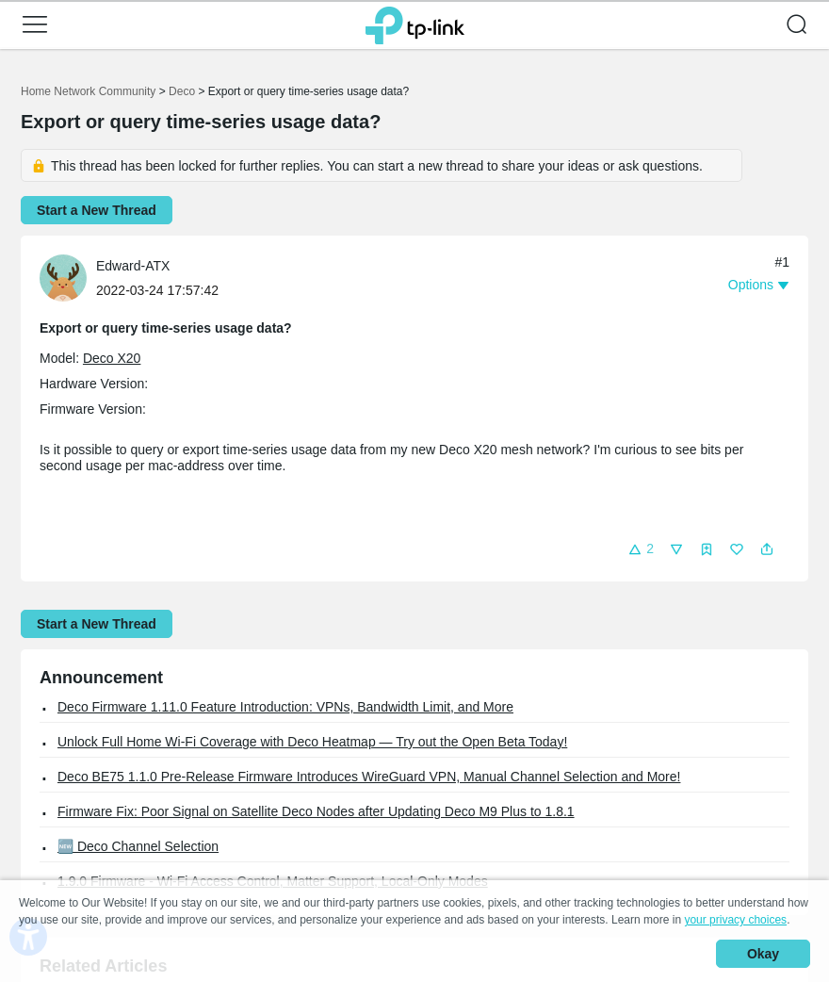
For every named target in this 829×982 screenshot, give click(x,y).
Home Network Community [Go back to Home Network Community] (88, 91)
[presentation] (63, 278)
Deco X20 (111, 358)
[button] (35, 24)
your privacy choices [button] (735, 919)
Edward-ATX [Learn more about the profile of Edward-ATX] (133, 265)
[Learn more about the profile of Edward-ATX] (68, 277)
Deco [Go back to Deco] (182, 91)
